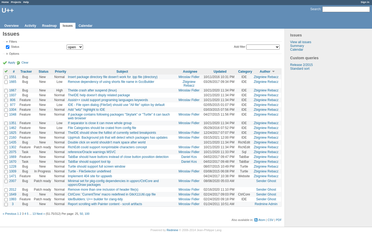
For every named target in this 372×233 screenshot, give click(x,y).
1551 (12, 77)
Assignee (190, 71)
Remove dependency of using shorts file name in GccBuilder (111, 82)
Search (315, 9)
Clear (24, 62)
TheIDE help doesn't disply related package (99, 95)
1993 (12, 199)
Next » (41, 213)
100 (87, 213)
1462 (12, 128)
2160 (12, 137)
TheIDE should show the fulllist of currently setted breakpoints (112, 133)
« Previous (9, 213)
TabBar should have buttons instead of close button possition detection (118, 157)
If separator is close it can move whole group (100, 123)
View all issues (300, 42)
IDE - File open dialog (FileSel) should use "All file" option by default (116, 105)
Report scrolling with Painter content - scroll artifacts (105, 204)
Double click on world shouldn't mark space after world (107, 142)
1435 (12, 142)
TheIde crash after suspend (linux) (92, 90)
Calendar (85, 26)
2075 (12, 152)
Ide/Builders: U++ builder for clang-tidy (95, 199)
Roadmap (49, 26)
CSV (270, 219)
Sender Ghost (266, 181)
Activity (30, 26)
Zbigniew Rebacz (266, 77)
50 (81, 213)
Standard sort (299, 69)
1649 (12, 194)
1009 (12, 171)
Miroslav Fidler (189, 77)
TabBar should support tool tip (89, 162)
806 (12, 100)
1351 (12, 123)
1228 (12, 166)
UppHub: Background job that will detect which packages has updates (118, 137)
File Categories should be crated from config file (102, 128)
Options (14, 53)
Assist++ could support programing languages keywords (108, 100)
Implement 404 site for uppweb (90, 176)
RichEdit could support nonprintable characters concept (107, 147)
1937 (12, 95)
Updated (220, 71)
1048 (12, 114)
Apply (11, 62)
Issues (68, 26)
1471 (12, 176)
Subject (122, 71)
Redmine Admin (266, 204)
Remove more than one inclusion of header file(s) (103, 189)
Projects (16, 2)
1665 (12, 82)
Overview (11, 26)
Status (14, 47)
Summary (297, 46)
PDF (279, 219)
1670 (12, 162)
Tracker (26, 71)
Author (265, 71)
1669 (12, 157)
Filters (13, 41)
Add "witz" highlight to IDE (86, 110)
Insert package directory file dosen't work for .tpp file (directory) (113, 77)
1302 (12, 147)
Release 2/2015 (301, 65)
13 (34, 213)
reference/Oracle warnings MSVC (92, 152)
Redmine (172, 230)
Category (245, 71)
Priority (60, 71)
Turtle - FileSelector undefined (89, 171)
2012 (12, 189)
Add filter (239, 46)
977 (12, 105)
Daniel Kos (189, 157)
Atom (261, 219)
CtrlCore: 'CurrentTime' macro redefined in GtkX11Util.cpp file (112, 194)
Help (26, 2)
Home (5, 2)
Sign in (365, 2)
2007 (12, 181)
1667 (12, 90)
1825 (12, 133)
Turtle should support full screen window (96, 166)
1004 (12, 110)
